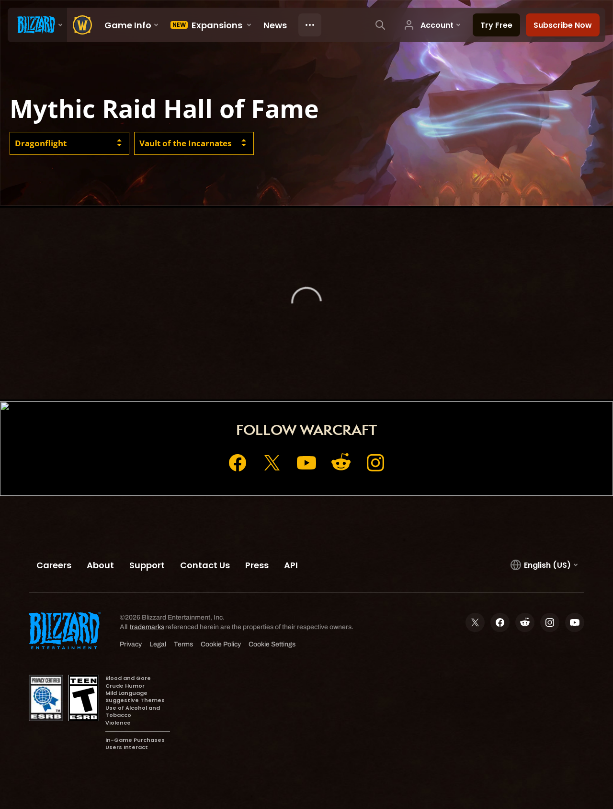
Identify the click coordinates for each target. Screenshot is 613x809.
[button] (69, 143)
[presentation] (37, 25)
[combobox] (69, 143)
